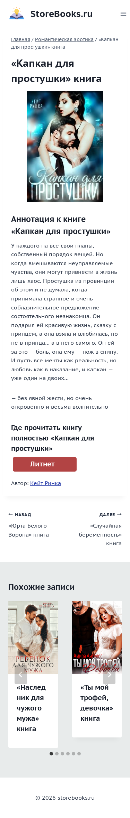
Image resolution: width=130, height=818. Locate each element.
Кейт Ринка (45, 483)
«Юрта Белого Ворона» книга (34, 524)
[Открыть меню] (123, 13)
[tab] (51, 753)
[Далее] (109, 674)
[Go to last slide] (21, 674)
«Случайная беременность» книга (96, 528)
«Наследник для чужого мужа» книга (31, 708)
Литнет (42, 463)
